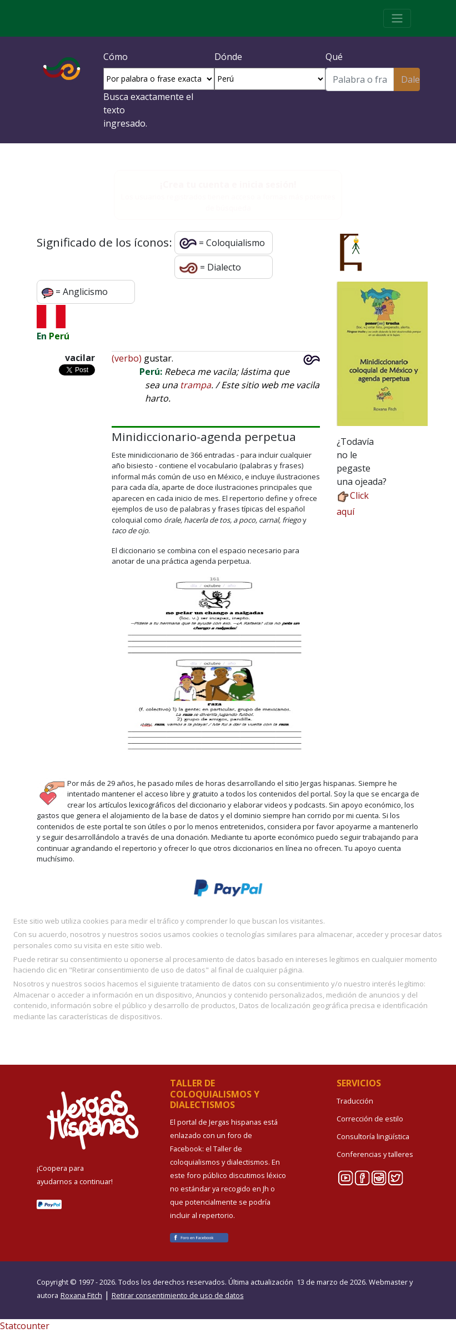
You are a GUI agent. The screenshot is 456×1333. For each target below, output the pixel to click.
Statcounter (24, 1326)
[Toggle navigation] (397, 18)
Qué (334, 57)
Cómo (115, 57)
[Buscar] (359, 79)
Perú (59, 336)
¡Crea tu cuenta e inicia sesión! (228, 184)
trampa (195, 385)
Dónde (228, 57)
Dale (410, 79)
